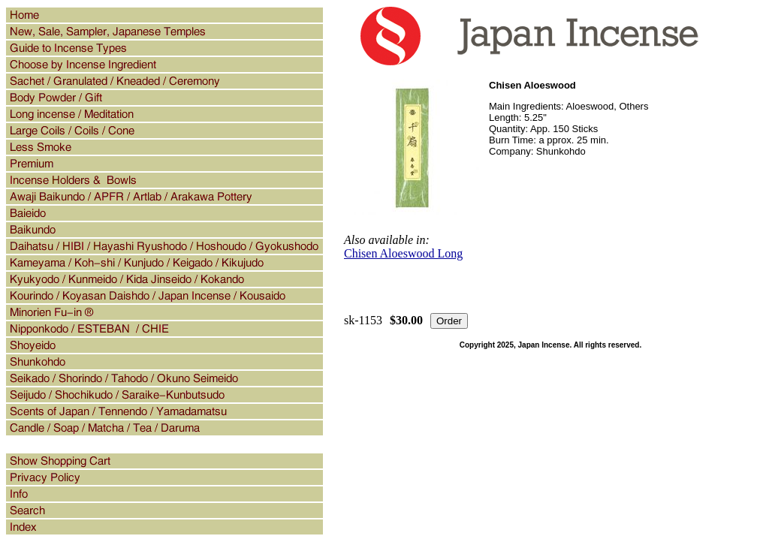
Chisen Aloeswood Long (403, 253)
